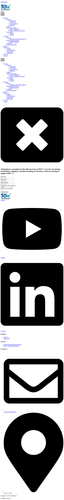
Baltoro (12, 33)
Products (6, 18)
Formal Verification (12, 44)
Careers (6, 55)
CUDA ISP (13, 22)
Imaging (9, 19)
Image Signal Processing (13, 40)
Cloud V (9, 26)
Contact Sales (4, 192)
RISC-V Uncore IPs (12, 28)
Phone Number (4, 182)
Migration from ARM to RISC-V (18, 39)
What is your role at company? (8, 185)
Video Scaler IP (14, 23)
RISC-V (9, 37)
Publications (10, 53)
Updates (9, 48)
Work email (3, 179)
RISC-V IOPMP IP (14, 29)
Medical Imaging (14, 42)
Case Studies (10, 51)
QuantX (12, 35)
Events (5, 46)
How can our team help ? (7, 188)
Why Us (6, 54)
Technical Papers (11, 50)
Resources (6, 47)
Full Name (3, 176)
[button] (32, 13)
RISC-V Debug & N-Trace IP (17, 30)
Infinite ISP (13, 21)
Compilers (9, 43)
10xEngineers (4, 2)
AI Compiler (10, 32)
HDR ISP (12, 25)
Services (6, 36)
